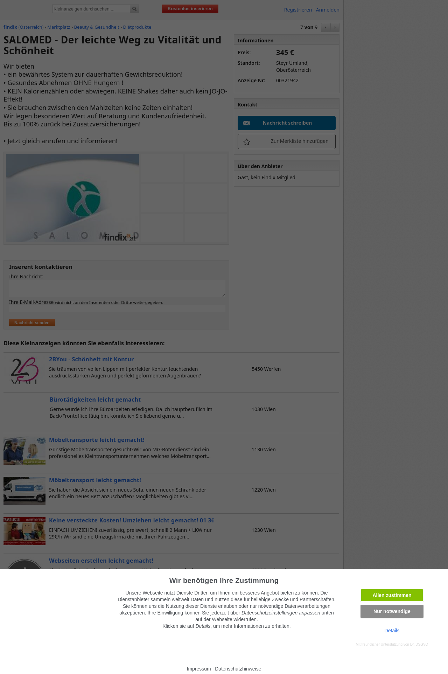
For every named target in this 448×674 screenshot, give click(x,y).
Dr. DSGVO (419, 644)
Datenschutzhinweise (238, 669)
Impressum (199, 669)
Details (392, 630)
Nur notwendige (392, 611)
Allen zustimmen (391, 595)
